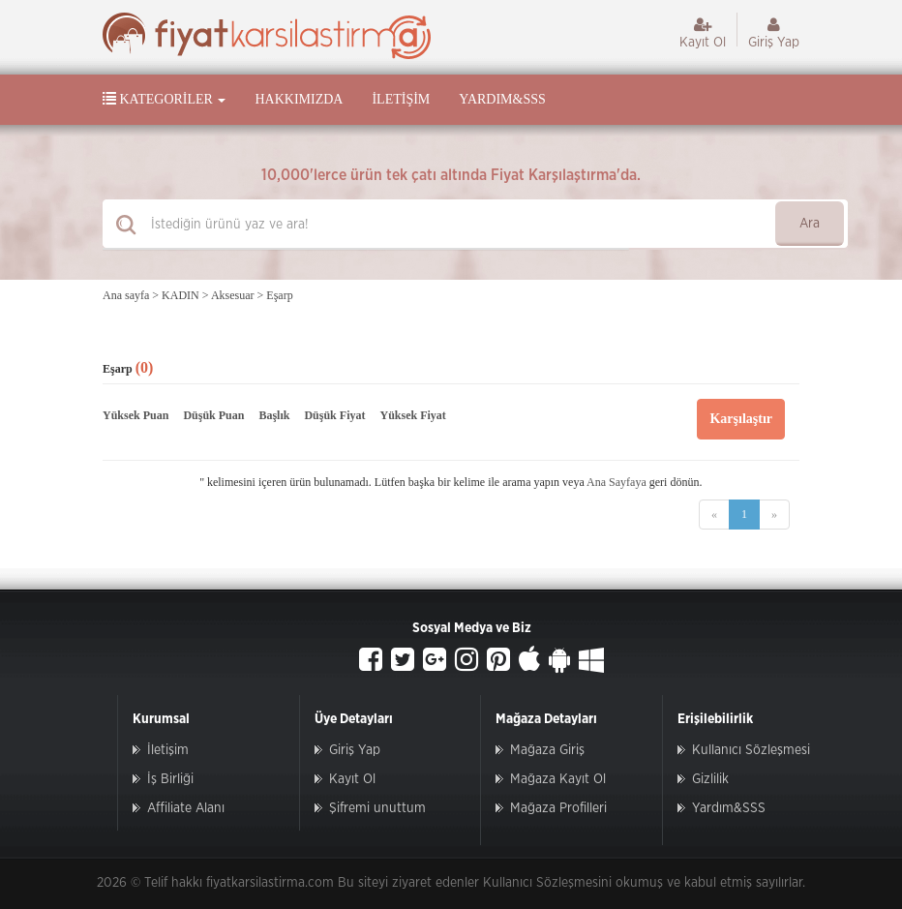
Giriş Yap (773, 32)
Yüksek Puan (135, 415)
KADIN (180, 295)
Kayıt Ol (702, 32)
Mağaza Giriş (547, 750)
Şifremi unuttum (377, 808)
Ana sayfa (126, 295)
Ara (809, 223)
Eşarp (279, 295)
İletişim (401, 99)
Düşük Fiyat (334, 415)
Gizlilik (710, 779)
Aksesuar (233, 295)
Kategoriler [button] (164, 98)
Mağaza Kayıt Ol (558, 779)
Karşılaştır (740, 418)
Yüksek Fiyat (412, 415)
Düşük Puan (213, 415)
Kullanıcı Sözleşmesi (751, 750)
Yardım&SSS (502, 99)
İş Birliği (170, 779)
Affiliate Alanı (186, 808)
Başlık (273, 415)
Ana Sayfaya (616, 482)
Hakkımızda (299, 99)
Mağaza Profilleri (558, 808)
